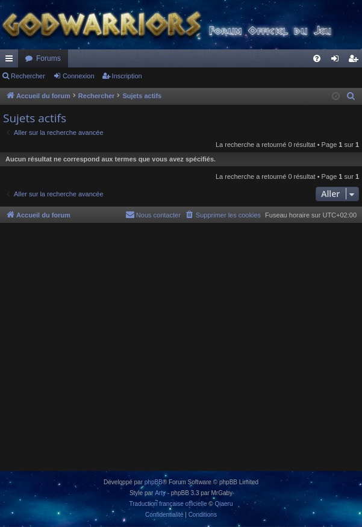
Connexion (79, 76)
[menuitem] (317, 58)
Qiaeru (223, 503)
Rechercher (28, 76)
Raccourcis (11, 60)
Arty (160, 493)
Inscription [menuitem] (355, 60)
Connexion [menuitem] (337, 60)
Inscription (127, 76)
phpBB (154, 482)
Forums (48, 58)
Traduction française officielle (168, 503)
